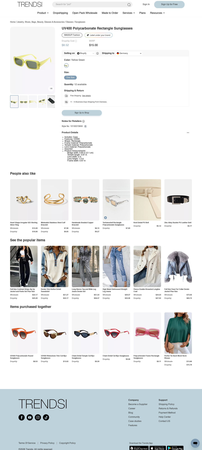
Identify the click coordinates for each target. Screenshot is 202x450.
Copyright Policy (67, 443)
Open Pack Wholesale (84, 13)
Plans (142, 13)
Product (41, 13)
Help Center (165, 417)
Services (127, 13)
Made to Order (110, 13)
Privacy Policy (47, 443)
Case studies (134, 421)
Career (131, 409)
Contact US (164, 421)
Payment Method (167, 413)
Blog (130, 413)
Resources (156, 13)
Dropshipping (60, 13)
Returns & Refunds (168, 409)
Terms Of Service (27, 443)
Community (134, 417)
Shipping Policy (166, 404)
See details (86, 96)
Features (132, 425)
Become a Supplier (137, 404)
